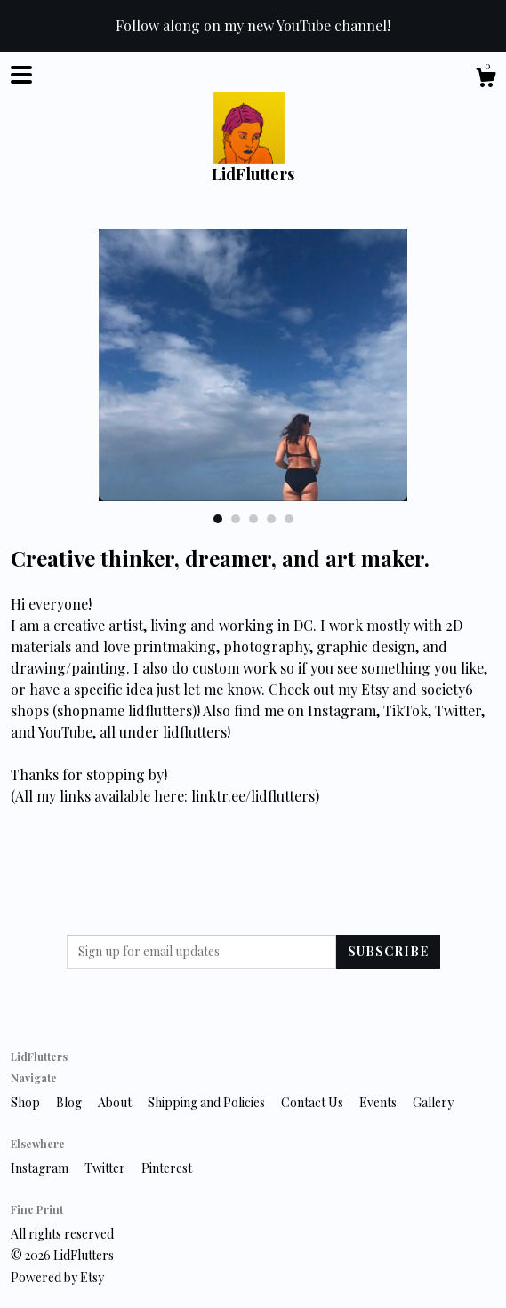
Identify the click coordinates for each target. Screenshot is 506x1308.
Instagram (41, 1168)
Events (379, 1102)
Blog (70, 1102)
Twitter (106, 1168)
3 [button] (253, 518)
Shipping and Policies (208, 1102)
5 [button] (289, 518)
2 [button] (235, 518)
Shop (27, 1102)
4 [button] (271, 518)
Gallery (433, 1102)
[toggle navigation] (21, 75)
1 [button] (217, 518)
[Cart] (485, 79)
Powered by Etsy (57, 1277)
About (116, 1102)
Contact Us (313, 1102)
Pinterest (166, 1168)
